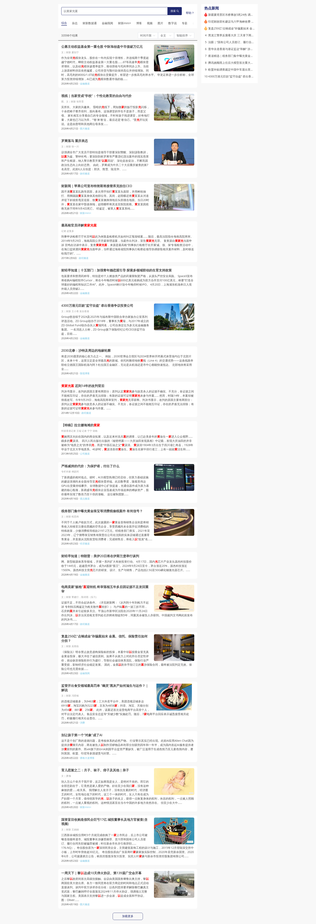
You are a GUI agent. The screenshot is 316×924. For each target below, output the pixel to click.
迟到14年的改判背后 (82, 386)
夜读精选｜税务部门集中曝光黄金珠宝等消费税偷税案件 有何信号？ (251, 56)
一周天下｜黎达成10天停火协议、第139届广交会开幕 (101, 873)
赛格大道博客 (87, 758)
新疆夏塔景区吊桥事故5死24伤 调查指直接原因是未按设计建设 (247, 15)
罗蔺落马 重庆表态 (74, 141)
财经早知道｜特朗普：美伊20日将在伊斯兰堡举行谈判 (100, 556)
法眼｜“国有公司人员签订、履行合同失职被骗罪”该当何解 (244, 42)
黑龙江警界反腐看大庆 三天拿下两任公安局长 (236, 35)
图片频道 (85, 128)
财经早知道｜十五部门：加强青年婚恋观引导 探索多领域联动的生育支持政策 (116, 270)
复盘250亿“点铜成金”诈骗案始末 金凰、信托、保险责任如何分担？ (104, 638)
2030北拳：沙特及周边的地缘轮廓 (86, 350)
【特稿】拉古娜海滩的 (80, 425)
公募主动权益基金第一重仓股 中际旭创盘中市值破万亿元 (102, 47)
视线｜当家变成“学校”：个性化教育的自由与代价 (96, 96)
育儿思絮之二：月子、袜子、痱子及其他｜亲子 (95, 770)
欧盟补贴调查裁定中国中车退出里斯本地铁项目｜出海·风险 (245, 69)
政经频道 (85, 173)
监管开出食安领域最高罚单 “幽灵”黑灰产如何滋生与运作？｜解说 (105, 688)
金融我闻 (85, 673)
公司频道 (85, 453)
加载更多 (127, 916)
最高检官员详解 (79, 225)
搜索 (174, 11)
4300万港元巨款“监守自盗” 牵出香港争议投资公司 (97, 305)
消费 (82, 722)
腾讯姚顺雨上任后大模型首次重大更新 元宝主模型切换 (242, 63)
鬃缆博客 (85, 373)
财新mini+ (85, 213)
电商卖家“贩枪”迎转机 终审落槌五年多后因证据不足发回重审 (105, 589)
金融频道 (85, 83)
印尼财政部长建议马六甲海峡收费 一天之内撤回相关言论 (244, 21)
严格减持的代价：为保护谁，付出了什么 (90, 466)
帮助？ (190, 13)
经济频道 (85, 543)
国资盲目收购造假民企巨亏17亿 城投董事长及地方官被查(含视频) (104, 822)
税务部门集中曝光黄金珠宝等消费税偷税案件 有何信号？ (102, 511)
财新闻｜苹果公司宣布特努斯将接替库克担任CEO (96, 186)
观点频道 (85, 498)
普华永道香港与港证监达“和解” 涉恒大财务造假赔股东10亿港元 (247, 49)
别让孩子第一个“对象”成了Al (81, 735)
